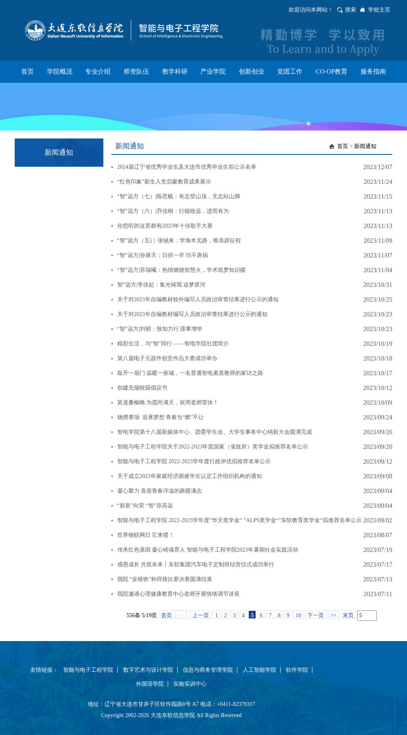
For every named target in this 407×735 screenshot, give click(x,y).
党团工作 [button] (289, 71)
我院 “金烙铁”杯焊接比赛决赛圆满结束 (165, 579)
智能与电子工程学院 (88, 670)
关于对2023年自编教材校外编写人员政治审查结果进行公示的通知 (198, 299)
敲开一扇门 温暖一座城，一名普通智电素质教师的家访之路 (190, 373)
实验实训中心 (190, 684)
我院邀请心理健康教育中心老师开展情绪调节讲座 (178, 594)
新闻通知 (365, 146)
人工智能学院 (259, 670)
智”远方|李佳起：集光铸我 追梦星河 (161, 285)
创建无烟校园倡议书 (142, 388)
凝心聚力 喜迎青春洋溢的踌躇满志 (159, 491)
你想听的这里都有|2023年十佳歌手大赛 (165, 226)
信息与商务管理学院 (208, 670)
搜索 (350, 10)
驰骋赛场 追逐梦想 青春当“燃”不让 (160, 417)
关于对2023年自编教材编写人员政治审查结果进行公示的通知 (192, 314)
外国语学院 (150, 684)
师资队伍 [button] (136, 71)
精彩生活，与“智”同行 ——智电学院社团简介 (173, 344)
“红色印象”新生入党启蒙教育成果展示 (164, 182)
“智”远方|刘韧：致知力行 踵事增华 (160, 329)
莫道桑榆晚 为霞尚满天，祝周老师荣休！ (168, 403)
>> (333, 615)
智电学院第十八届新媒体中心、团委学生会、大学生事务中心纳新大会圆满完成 (214, 432)
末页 (348, 615)
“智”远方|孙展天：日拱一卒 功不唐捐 (162, 255)
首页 (342, 146)
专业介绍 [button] (97, 71)
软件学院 (297, 670)
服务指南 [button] (373, 71)
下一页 (315, 615)
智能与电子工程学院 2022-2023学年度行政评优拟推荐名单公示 (194, 461)
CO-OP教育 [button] (331, 71)
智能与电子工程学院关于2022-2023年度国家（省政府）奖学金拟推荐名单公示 (212, 447)
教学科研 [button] (175, 71)
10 (298, 615)
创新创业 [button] (251, 71)
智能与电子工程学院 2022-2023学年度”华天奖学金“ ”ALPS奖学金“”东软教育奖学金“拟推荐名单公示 (239, 520)
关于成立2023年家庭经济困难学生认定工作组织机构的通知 (189, 476)
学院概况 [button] (59, 71)
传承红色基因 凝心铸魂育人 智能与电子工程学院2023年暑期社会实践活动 (207, 550)
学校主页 (379, 10)
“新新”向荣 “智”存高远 (145, 506)
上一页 (200, 615)
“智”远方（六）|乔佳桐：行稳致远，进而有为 (173, 211)
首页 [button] (27, 71)
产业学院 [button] (213, 71)
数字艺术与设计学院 (148, 670)
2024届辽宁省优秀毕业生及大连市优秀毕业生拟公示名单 (186, 167)
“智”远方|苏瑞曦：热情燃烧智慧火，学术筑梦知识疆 (181, 270)
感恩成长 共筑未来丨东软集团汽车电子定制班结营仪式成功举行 (196, 564)
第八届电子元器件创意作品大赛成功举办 (167, 358)
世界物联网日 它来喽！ (145, 535)
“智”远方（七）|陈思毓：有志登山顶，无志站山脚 (178, 196)
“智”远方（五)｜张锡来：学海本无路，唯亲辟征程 (179, 241)
